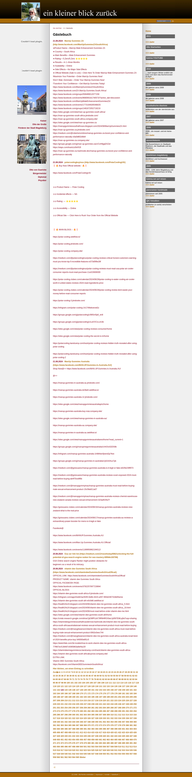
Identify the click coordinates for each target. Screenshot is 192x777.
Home (148, 31)
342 (66, 722)
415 (92, 732)
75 (84, 679)
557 (131, 754)
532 (119, 750)
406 (58, 732)
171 (85, 693)
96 (57, 683)
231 (62, 704)
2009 (148, 84)
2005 (148, 166)
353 (108, 722)
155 (108, 690)
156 (112, 690)
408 (66, 732)
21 (107, 672)
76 (87, 679)
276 (66, 711)
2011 (148, 36)
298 (66, 715)
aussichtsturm (153, 140)
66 (59, 679)
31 (134, 672)
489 (123, 743)
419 (108, 732)
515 (54, 750)
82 (103, 679)
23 (112, 672)
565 (77, 757)
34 (57, 676)
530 (112, 750)
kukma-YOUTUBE (154, 58)
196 (96, 697)
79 (95, 679)
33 (54, 676)
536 (135, 750)
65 (57, 679)
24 (115, 672)
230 (58, 704)
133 (108, 686)
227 (131, 700)
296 (58, 715)
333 (116, 718)
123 (70, 686)
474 (66, 743)
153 (100, 690)
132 (104, 686)
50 (100, 676)
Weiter (83, 757)
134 (112, 686)
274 (58, 711)
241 (100, 704)
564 (73, 757)
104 (83, 683)
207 (54, 700)
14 (87, 672)
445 (123, 736)
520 (73, 750)
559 (54, 757)
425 (131, 732)
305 (92, 715)
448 (135, 736)
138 (127, 686)
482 (96, 743)
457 (85, 740)
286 (104, 711)
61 (131, 676)
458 (89, 740)
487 (116, 743)
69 (68, 679)
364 (66, 725)
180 (119, 693)
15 (90, 672)
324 (81, 718)
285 (100, 711)
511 (123, 747)
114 (122, 683)
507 (108, 747)
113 (118, 683)
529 (108, 750)
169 (77, 693)
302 (81, 715)
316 (135, 715)
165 (62, 693)
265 (108, 708)
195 (92, 697)
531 (116, 750)
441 (108, 736)
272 (135, 708)
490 (127, 743)
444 (119, 736)
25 (118, 672)
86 (114, 679)
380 (127, 725)
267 (116, 708)
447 (131, 736)
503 (92, 747)
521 (77, 750)
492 (135, 743)
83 (106, 679)
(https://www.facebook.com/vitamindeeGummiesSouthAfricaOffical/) (85, 572)
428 (58, 736)
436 (89, 736)
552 (112, 754)
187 (62, 697)
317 (54, 718)
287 (108, 711)
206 (135, 697)
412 (81, 732)
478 (81, 743)
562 (66, 757)
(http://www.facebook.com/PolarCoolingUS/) (105, 162)
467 (123, 740)
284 (96, 711)
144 (66, 690)
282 (89, 711)
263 (100, 708)
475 (70, 743)
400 (119, 729)
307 (100, 715)
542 (73, 754)
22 (109, 672)
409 (70, 732)
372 (96, 725)
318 (58, 718)
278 (73, 711)
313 (123, 715)
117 (133, 683)
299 (70, 715)
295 (54, 715)
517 (62, 750)
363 (62, 725)
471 (54, 743)
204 (127, 697)
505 (100, 747)
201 (116, 697)
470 (135, 740)
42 (79, 676)
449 (54, 740)
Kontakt (107, 774)
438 (96, 736)
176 (104, 693)
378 (119, 725)
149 (85, 690)
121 (62, 686)
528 (104, 750)
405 (54, 732)
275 (62, 711)
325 (85, 718)
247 (123, 704)
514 (135, 747)
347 (85, 722)
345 (77, 722)
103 (79, 683)
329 (100, 718)
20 (104, 672)
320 (66, 718)
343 (70, 722)
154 (104, 690)
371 (92, 725)
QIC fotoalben (152, 201)
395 (100, 729)
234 (73, 704)
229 (54, 704)
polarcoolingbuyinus (74, 162)
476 (73, 743)
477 (77, 743)
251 (54, 708)
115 (125, 683)
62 (133, 676)
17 (96, 672)
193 (85, 697)
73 (79, 679)
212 (73, 700)
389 (77, 729)
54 (111, 676)
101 (72, 683)
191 (77, 697)
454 (73, 740)
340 (58, 722)
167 (70, 693)
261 (92, 708)
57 (120, 676)
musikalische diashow (156, 105)
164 (58, 693)
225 (123, 700)
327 (92, 718)
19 (101, 672)
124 (73, 686)
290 (119, 711)
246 (119, 704)
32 (137, 672)
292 (127, 711)
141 (54, 690)
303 (85, 715)
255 (70, 708)
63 (136, 676)
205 (131, 697)
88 (120, 679)
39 (70, 676)
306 (96, 715)
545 (85, 754)
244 (112, 704)
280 (81, 711)
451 (62, 740)
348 (89, 722)
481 (92, 743)
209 (62, 700)
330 (104, 718)
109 (102, 683)
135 (116, 686)
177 (108, 693)
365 (70, 725)
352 (104, 722)
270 (127, 708)
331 (108, 718)
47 (92, 676)
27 (123, 672)
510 (119, 747)
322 (73, 718)
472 (58, 743)
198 (104, 697)
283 (92, 711)
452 (66, 740)
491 (131, 743)
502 (89, 747)
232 (66, 704)
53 (109, 676)
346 (81, 722)
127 (85, 686)
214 (81, 700)
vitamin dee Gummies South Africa (81, 569)
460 (96, 740)
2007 (148, 116)
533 (123, 750)
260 (89, 708)
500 (81, 747)
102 (76, 683)
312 (119, 715)
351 (100, 722)
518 (66, 750)
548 (96, 754)
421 (116, 732)
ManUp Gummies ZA (74, 41)
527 (100, 750)
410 (73, 732)
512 (127, 747)
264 (104, 708)
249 (131, 704)
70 (70, 679)
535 (131, 750)
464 (112, 740)
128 (89, 686)
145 (70, 690)
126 (81, 686)
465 (116, 740)
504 (96, 747)
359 (131, 722)
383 (54, 729)
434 (81, 736)
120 (58, 686)
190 (73, 697)
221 (108, 700)
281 (85, 711)
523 (85, 750)
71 (73, 679)
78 (92, 679)
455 (77, 740)
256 (73, 708)
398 (112, 729)
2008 (148, 95)
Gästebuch (114, 774)
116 (129, 683)
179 (116, 693)
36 (62, 676)
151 (92, 690)
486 (112, 743)
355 (116, 722)
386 (66, 729)
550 (104, 754)
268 (119, 708)
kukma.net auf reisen (156, 179)
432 (73, 736)
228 (135, 700)
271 (131, 708)
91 (128, 679)
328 (96, 718)
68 (65, 679)
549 (100, 754)
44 (84, 676)
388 (73, 729)
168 (73, 693)
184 (135, 693)
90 (125, 679)
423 (123, 732)
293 (131, 711)
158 (119, 690)
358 (127, 722)
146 (73, 690)
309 (108, 715)
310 (112, 715)
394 (96, 729)
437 (92, 736)
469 (131, 740)
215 (85, 700)
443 (116, 736)
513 (131, 747)
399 (116, 729)
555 (123, 754)
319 (62, 718)
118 (137, 683)
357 (123, 722)
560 (58, 757)
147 (77, 690)
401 (123, 729)
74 (81, 679)
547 (92, 754)
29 (129, 672)
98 (62, 683)
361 (54, 725)
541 (70, 754)
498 (73, 747)
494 (58, 747)
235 (77, 704)
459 (92, 740)
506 (104, 747)
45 (87, 676)
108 (98, 683)
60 (128, 676)
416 (96, 732)
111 (110, 683)
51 (103, 676)
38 (68, 676)
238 (89, 704)
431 (70, 736)
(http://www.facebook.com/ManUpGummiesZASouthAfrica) (80, 44)
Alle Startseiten (153, 47)
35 (59, 676)
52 (106, 676)
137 (123, 686)
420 (112, 732)
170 (81, 693)
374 (104, 725)
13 (85, 672)
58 (122, 676)
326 (89, 718)
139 (131, 686)
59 (125, 676)
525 (92, 750)
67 (62, 679)
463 (108, 740)
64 (54, 679)
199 (108, 697)
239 (92, 704)
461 (100, 740)
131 (100, 686)
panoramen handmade (156, 190)
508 (112, 747)
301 (77, 715)
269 (123, 708)
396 (104, 729)
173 (92, 693)
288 (112, 711)
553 (116, 754)
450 (58, 740)
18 (98, 672)
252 (58, 708)
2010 (148, 69)
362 (58, 725)
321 (70, 718)
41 (76, 676)
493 (54, 747)
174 (96, 693)
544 (81, 754)
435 (85, 736)
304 (89, 715)
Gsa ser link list (72, 554)
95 (54, 683)
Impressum (99, 774)
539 (62, 754)
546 (89, 754)
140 (135, 686)
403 (131, 729)
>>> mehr (150, 42)
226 (127, 700)
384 (58, 729)
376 (112, 725)
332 (112, 718)
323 (77, 718)
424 (127, 732)
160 (127, 690)
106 (91, 683)
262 (96, 708)
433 (77, 736)
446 (127, 736)
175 (100, 693)
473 (62, 743)
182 (127, 693)
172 (89, 693)
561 (62, 757)
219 (100, 700)
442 (112, 736)
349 (92, 722)
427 (54, 736)
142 (58, 690)
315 (131, 715)
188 (66, 697)
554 (119, 754)
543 (77, 754)
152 (96, 690)
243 (108, 704)
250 (135, 704)
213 (77, 700)
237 (85, 704)
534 (127, 750)
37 (65, 676)
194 (89, 697)
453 (70, 740)
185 (54, 697)
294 (135, 711)
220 (104, 700)
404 (135, 729)
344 (73, 722)
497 (70, 747)
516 (58, 750)
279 (77, 711)
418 (104, 732)
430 (66, 736)
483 (100, 743)
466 (119, 740)
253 (62, 708)
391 (85, 729)
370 (89, 725)
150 (89, 690)
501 (85, 747)
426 (135, 732)
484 (104, 743)
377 (116, 725)
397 (108, 729)
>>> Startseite (68, 28)
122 (66, 686)
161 (131, 690)
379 (123, 725)
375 (108, 725)
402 (127, 729)
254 (66, 708)
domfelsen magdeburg (157, 155)
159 (123, 690)
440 (104, 736)
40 (73, 676)
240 (96, 704)
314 (127, 715)
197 (100, 697)
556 (127, 754)
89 (122, 679)
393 (92, 729)
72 (76, 679)
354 (112, 722)
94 (136, 679)
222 (112, 700)
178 (112, 693)
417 (100, 732)
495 (62, 747)
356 (119, 722)
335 (123, 718)
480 (89, 743)
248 (127, 704)
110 (106, 683)
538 (58, 754)
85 (111, 679)
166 (66, 693)
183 (131, 693)
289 (116, 711)
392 (89, 729)
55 (114, 676)
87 (117, 679)
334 (119, 718)
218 (96, 700)
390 (81, 729)
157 (116, 690)
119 (54, 686)
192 (81, 697)
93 (133, 679)
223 (116, 700)
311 (116, 715)
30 (131, 672)
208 (58, 700)
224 (119, 700)
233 (70, 704)
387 (70, 729)
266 (112, 708)
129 (92, 686)
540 (66, 754)
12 (82, 672)
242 (104, 704)
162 (135, 690)
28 (126, 672)
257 (77, 708)
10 (77, 672)
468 (127, 740)
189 (70, 697)
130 (96, 686)
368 (81, 725)
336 (127, 718)
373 (100, 725)
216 (89, 700)
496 (66, 747)
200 (112, 697)
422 (119, 732)
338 (135, 718)
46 (89, 676)
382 (135, 725)
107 (95, 683)
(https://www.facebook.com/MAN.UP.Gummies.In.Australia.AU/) (82, 365)
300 (73, 715)
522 (81, 750)
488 (119, 743)
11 (79, 672)
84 (109, 679)
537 (54, 754)
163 (54, 693)
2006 (148, 127)
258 (81, 708)
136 (119, 686)
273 (54, 711)
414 (89, 732)
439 (100, 736)
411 (77, 732)
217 (92, 700)
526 (96, 750)
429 (62, 736)
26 (120, 672)
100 (68, 683)
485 (108, 743)
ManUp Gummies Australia (77, 361)
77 (89, 679)
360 (135, 722)
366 (73, 725)
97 (59, 683)
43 (81, 676)
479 (85, 743)
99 (65, 683)
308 (104, 715)
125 (77, 686)
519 (70, 750)
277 (70, 711)
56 (117, 676)
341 (62, 722)
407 (62, 732)
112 (114, 683)
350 (96, 722)
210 (66, 700)
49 (98, 676)
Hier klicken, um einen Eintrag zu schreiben (73, 668)
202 (119, 697)
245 (116, 704)
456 (81, 740)
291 (123, 711)
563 (70, 757)
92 (131, 679)
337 (131, 718)
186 (58, 697)
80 (98, 679)
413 (85, 732)
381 (131, 725)
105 (87, 683)
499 (77, 747)
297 (62, 715)
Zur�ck (56, 672)
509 (116, 747)
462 (104, 740)
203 (123, 697)
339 (54, 722)
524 (89, 750)
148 (81, 690)
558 (135, 754)
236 (81, 704)
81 (100, 679)
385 (62, 729)
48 (95, 676)
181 (123, 693)
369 (85, 725)
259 (85, 708)
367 (77, 725)
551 (108, 754)
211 (70, 700)
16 (93, 672)
